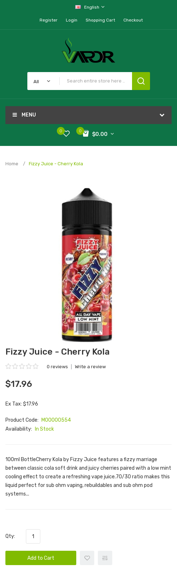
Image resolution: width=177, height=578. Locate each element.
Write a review (90, 366)
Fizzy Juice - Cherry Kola (56, 163)
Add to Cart (40, 558)
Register (49, 20)
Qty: (10, 536)
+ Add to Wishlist (87, 558)
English (90, 7)
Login (71, 20)
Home (11, 163)
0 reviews (57, 366)
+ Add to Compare (105, 558)
